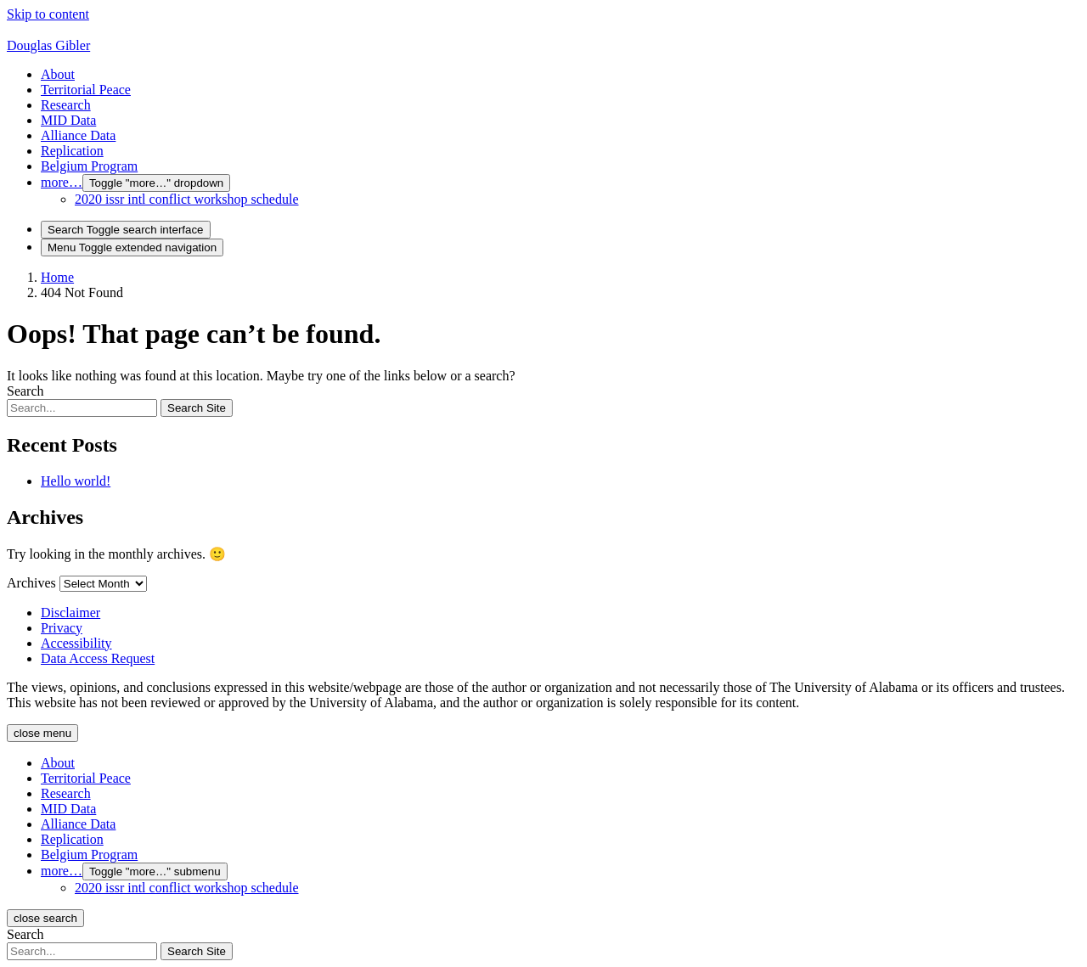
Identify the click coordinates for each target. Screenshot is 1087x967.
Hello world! (75, 481)
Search (25, 391)
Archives (31, 583)
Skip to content (48, 14)
